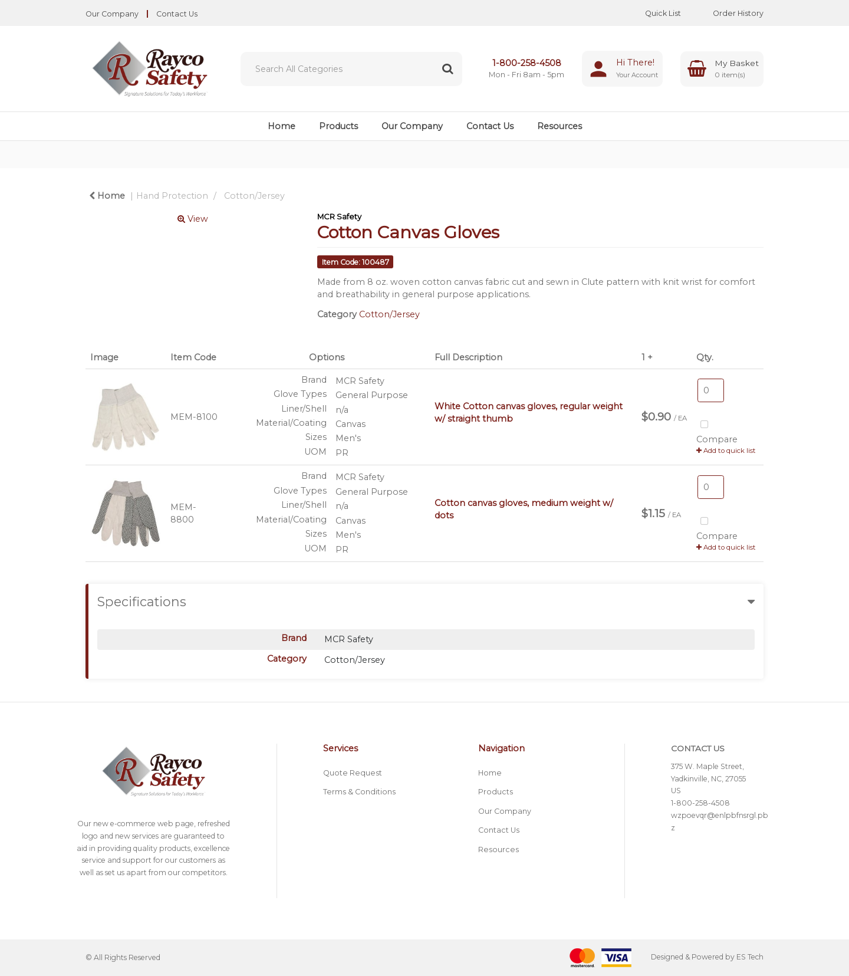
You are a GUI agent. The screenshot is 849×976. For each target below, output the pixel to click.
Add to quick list (726, 450)
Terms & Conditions (359, 791)
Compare (717, 430)
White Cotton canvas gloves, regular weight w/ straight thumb (529, 412)
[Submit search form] (447, 69)
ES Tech (750, 956)
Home (281, 126)
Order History (729, 13)
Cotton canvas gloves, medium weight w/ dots (524, 509)
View (192, 218)
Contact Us (177, 13)
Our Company (112, 13)
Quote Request (352, 772)
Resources (559, 126)
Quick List (654, 13)
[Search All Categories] (351, 69)
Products (338, 126)
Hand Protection (172, 195)
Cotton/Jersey (254, 195)
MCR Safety (339, 216)
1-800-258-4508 (526, 63)
